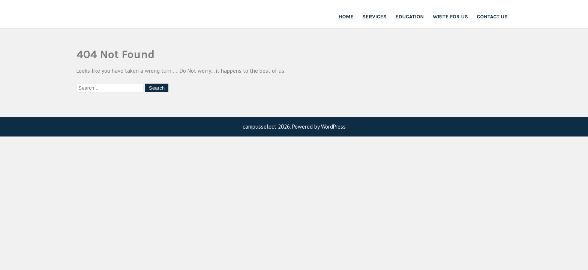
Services (374, 17)
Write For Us (450, 17)
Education (410, 17)
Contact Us (492, 17)
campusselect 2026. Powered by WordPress (294, 126)
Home (346, 17)
